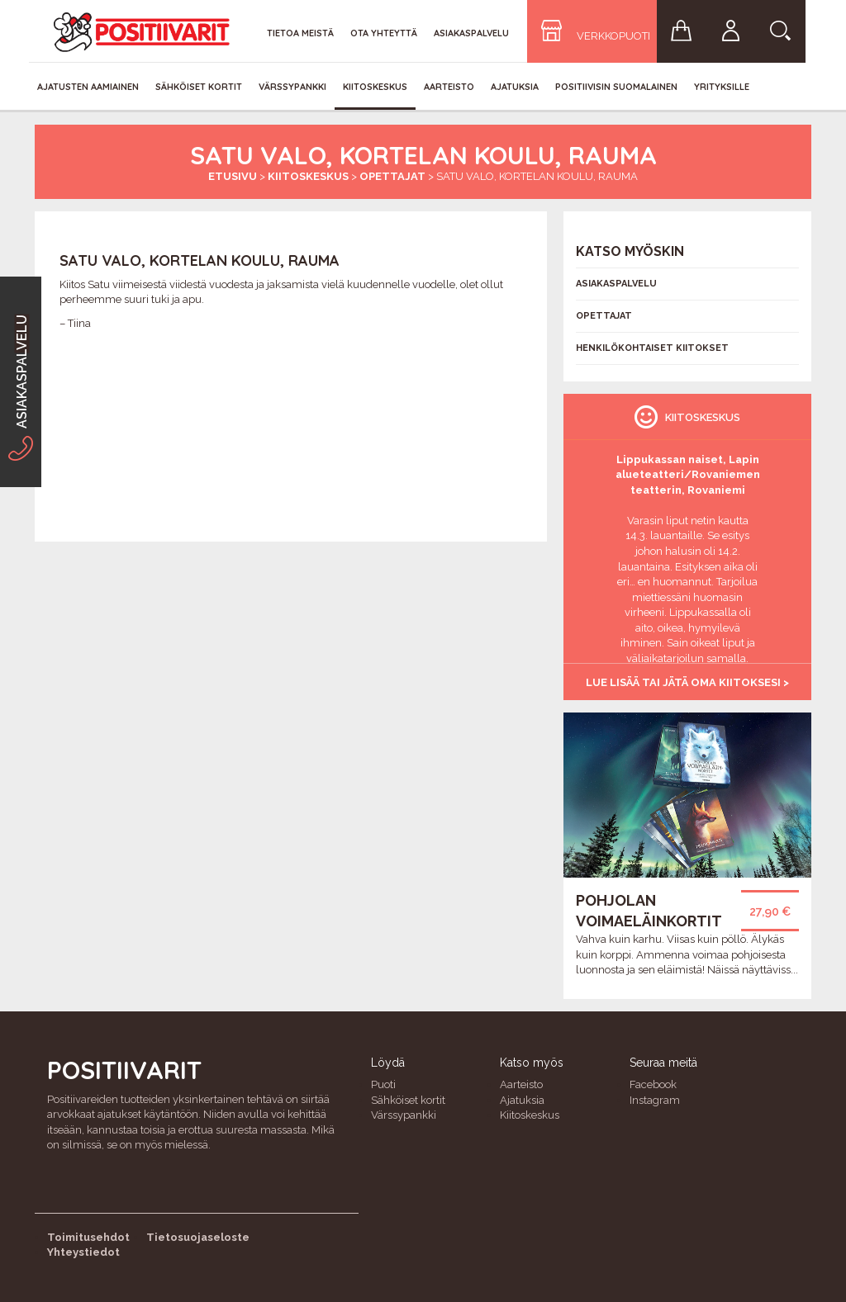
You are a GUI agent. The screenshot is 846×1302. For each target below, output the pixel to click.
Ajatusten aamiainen (88, 86)
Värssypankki (292, 86)
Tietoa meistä (300, 33)
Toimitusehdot (88, 1237)
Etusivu (232, 176)
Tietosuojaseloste (198, 1237)
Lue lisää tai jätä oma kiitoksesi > (687, 682)
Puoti (383, 1084)
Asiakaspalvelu (471, 33)
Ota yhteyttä (383, 33)
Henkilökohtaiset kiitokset (652, 348)
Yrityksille (721, 86)
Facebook (653, 1084)
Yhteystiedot (83, 1252)
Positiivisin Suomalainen (616, 86)
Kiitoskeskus (375, 86)
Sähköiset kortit (198, 86)
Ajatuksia (515, 86)
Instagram (655, 1100)
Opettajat (392, 176)
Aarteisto (449, 86)
